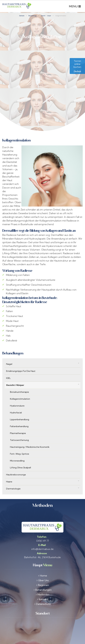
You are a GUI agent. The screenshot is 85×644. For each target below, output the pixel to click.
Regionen (43, 576)
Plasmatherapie (18, 424)
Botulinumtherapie (19, 383)
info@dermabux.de (42, 540)
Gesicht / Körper (15, 376)
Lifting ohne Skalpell (20, 459)
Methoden (43, 585)
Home (43, 567)
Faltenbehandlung (19, 417)
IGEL (8, 369)
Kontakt (43, 590)
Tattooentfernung (19, 431)
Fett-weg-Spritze (19, 445)
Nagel (9, 355)
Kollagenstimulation (20, 390)
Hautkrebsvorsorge (16, 466)
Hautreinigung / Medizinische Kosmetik (29, 438)
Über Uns (43, 571)
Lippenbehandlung (19, 411)
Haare (9, 473)
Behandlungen (43, 581)
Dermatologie (13, 480)
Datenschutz (43, 595)
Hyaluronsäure (17, 397)
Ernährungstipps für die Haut (20, 362)
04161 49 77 (42, 532)
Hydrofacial (16, 404)
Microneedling (17, 452)
